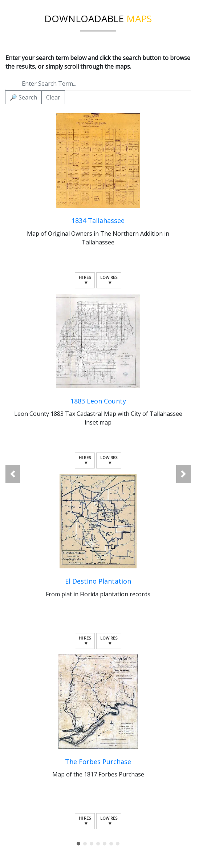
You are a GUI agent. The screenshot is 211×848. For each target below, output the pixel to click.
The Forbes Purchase (98, 761)
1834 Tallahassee (98, 220)
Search (23, 97)
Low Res (108, 280)
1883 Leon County (98, 401)
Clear (53, 97)
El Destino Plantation (98, 581)
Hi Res (85, 280)
